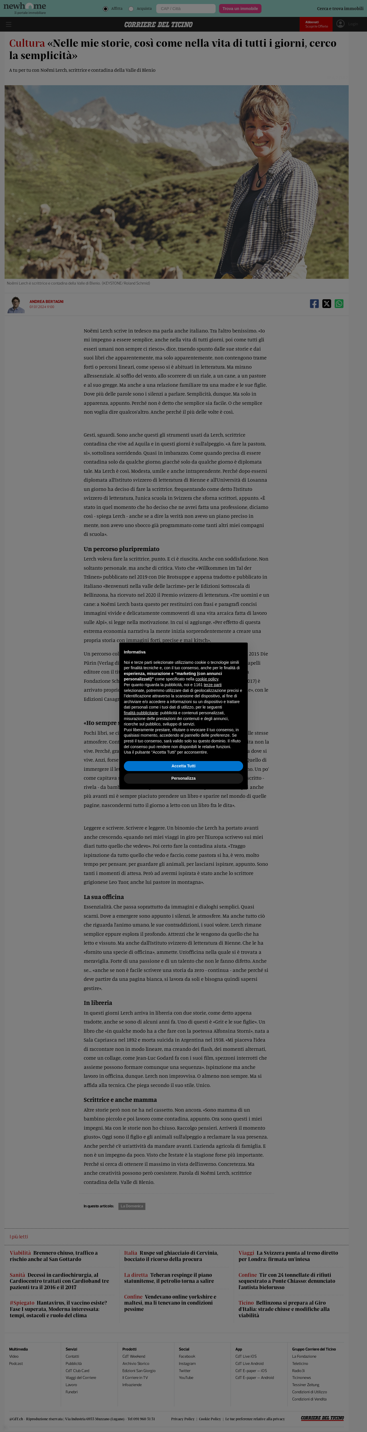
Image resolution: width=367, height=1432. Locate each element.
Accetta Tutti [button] (183, 766)
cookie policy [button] (207, 679)
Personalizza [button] (183, 778)
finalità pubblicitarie (141, 713)
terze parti (213, 684)
